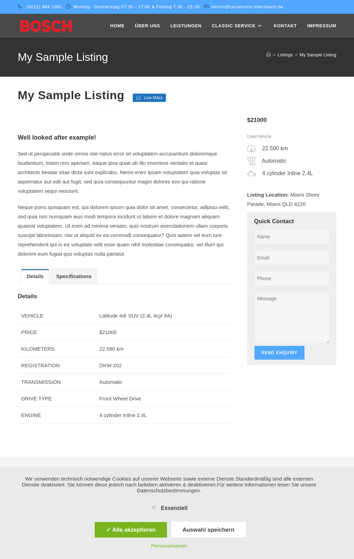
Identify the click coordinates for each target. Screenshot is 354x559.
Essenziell (168, 507)
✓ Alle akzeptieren (131, 530)
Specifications (74, 276)
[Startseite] (268, 54)
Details (35, 276)
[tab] (35, 276)
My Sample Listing (318, 54)
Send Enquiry (279, 352)
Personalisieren (169, 546)
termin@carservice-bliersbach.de (247, 6)
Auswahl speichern (208, 530)
